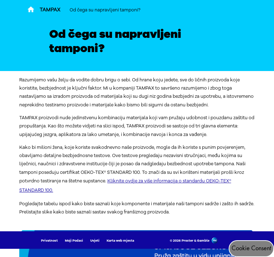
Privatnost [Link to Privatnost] (49, 240)
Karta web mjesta (120, 240)
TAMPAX (50, 9)
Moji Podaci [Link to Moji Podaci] (74, 240)
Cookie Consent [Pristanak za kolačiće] (251, 248)
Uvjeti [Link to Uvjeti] (95, 240)
